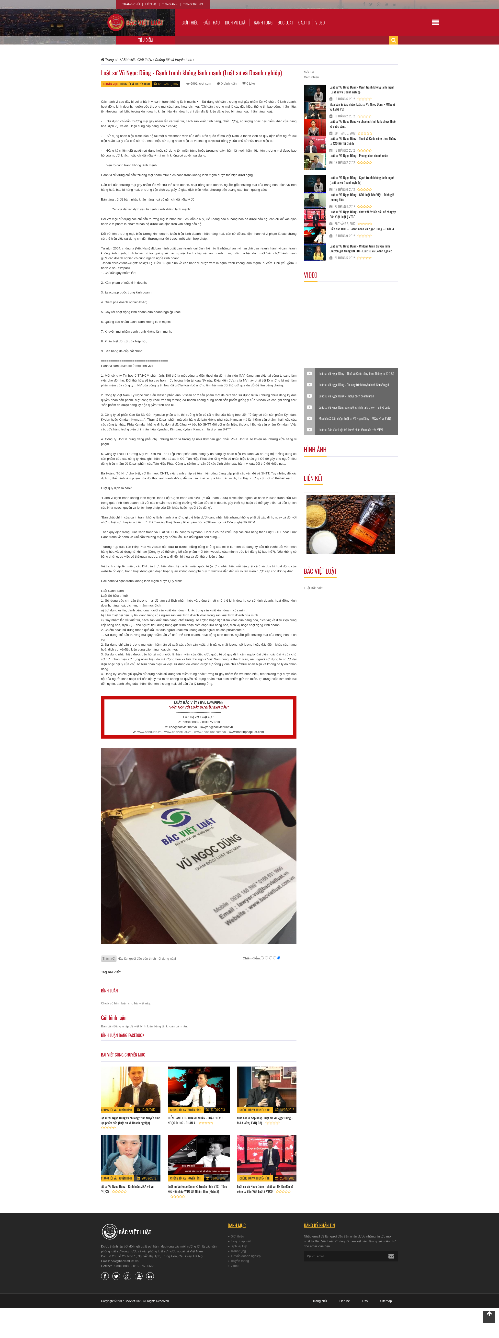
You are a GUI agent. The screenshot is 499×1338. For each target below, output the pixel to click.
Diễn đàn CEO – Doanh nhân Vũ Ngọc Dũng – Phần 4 (361, 228)
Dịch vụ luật (236, 22)
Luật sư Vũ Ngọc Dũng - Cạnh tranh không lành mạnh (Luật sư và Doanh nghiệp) (361, 89)
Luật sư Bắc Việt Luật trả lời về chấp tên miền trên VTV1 (351, 429)
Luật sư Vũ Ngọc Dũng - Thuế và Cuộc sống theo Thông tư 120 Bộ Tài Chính (362, 141)
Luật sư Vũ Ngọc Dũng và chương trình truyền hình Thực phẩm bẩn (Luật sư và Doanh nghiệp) (129, 1120)
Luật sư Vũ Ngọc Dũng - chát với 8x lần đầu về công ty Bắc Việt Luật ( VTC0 (265, 1189)
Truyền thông (239, 1261)
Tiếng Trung (193, 4)
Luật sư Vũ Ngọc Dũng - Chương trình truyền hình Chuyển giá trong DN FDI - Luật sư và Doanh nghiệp (360, 248)
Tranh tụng (262, 22)
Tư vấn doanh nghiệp (245, 1256)
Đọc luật (285, 22)
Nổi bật (309, 72)
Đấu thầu (212, 22)
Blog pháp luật (240, 1241)
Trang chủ (131, 4)
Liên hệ (151, 4)
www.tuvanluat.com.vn (210, 732)
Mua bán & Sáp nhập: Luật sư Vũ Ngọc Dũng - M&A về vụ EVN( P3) (265, 1120)
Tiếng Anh (170, 4)
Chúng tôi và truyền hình (134, 84)
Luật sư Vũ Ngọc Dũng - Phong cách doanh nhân (358, 155)
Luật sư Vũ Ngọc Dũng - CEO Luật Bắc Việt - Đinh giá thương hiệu (361, 197)
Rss (365, 1301)
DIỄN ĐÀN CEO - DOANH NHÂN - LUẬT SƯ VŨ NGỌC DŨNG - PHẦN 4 (195, 1120)
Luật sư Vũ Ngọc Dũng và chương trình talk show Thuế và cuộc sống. (362, 124)
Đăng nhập (121, 1026)
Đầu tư (304, 22)
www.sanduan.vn (149, 732)
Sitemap (386, 1301)
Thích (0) (108, 958)
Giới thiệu (189, 22)
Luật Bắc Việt (313, 588)
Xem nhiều (311, 77)
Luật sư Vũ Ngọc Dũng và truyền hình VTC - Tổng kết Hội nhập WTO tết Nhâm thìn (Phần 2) (197, 1189)
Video (320, 22)
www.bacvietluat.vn (178, 732)
